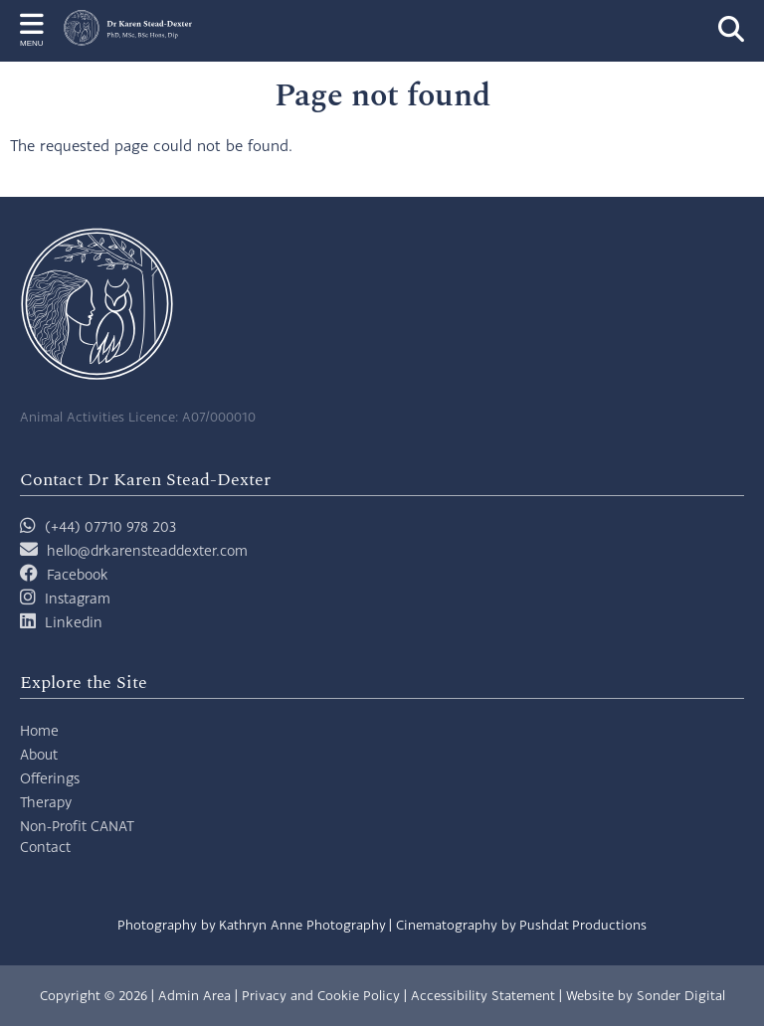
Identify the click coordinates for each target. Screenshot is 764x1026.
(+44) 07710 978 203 (98, 526)
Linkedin (73, 621)
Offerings (50, 778)
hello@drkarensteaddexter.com (147, 550)
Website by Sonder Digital (645, 995)
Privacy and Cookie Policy (321, 995)
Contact (45, 846)
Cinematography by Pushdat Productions (521, 925)
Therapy (46, 801)
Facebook (77, 574)
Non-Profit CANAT (77, 825)
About (39, 754)
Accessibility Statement (483, 995)
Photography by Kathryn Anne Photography (251, 925)
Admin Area (194, 995)
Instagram (77, 598)
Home (39, 730)
